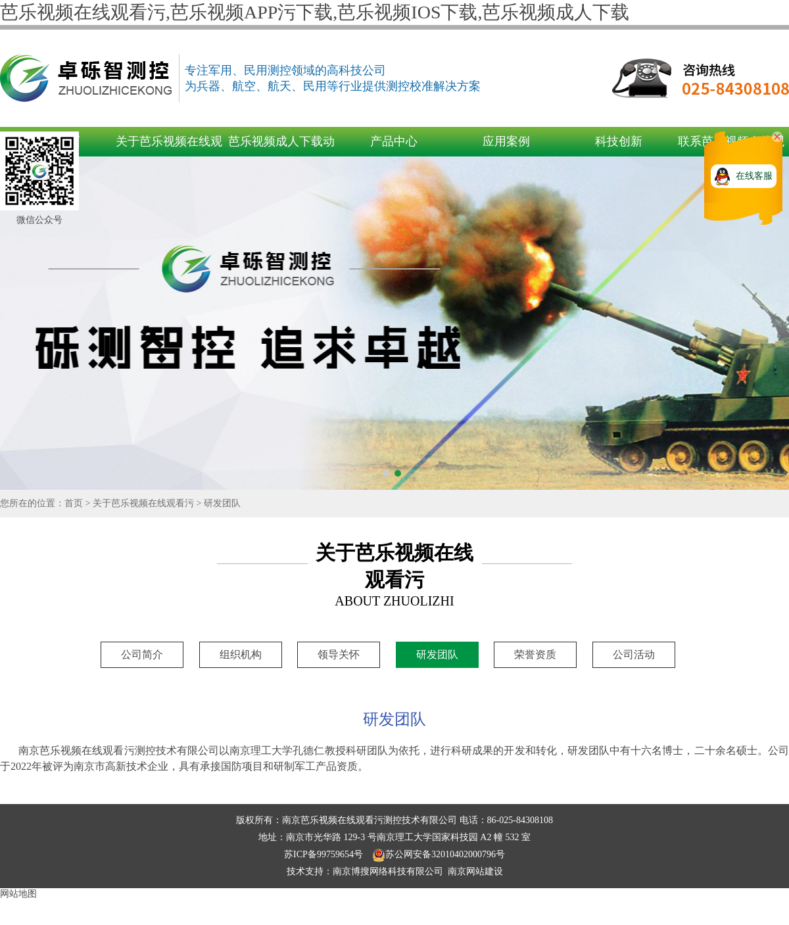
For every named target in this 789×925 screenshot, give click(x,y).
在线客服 (754, 176)
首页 (73, 503)
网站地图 (18, 894)
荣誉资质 (535, 654)
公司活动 (634, 654)
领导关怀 (339, 654)
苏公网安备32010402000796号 (438, 854)
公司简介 (142, 654)
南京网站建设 (475, 871)
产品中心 (394, 141)
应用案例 (506, 141)
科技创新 (618, 141)
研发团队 (222, 503)
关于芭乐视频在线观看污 (143, 503)
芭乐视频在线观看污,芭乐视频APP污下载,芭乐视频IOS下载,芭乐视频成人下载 (314, 12)
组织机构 (241, 654)
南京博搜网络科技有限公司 (388, 871)
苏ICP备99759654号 (324, 854)
